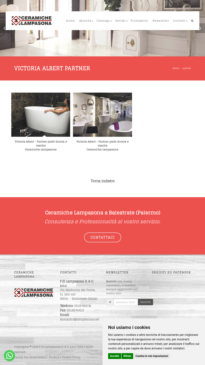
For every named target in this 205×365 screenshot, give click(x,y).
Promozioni (139, 20)
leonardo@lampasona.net (79, 319)
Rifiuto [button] (127, 355)
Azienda (85, 20)
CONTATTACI (102, 237)
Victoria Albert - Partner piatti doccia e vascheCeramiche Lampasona (41, 154)
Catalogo (103, 20)
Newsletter (161, 20)
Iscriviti (145, 302)
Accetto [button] (114, 355)
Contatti (179, 20)
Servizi (120, 20)
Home (70, 20)
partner (187, 68)
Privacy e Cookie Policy (64, 357)
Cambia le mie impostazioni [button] (151, 355)
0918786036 (82, 305)
